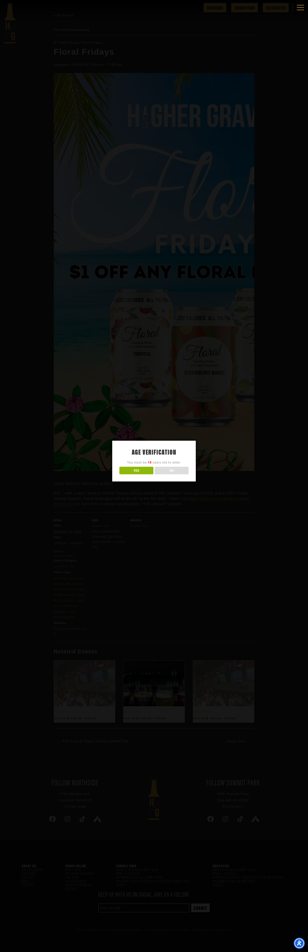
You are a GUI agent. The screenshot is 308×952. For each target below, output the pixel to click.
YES (136, 470)
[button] (300, 8)
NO (172, 470)
